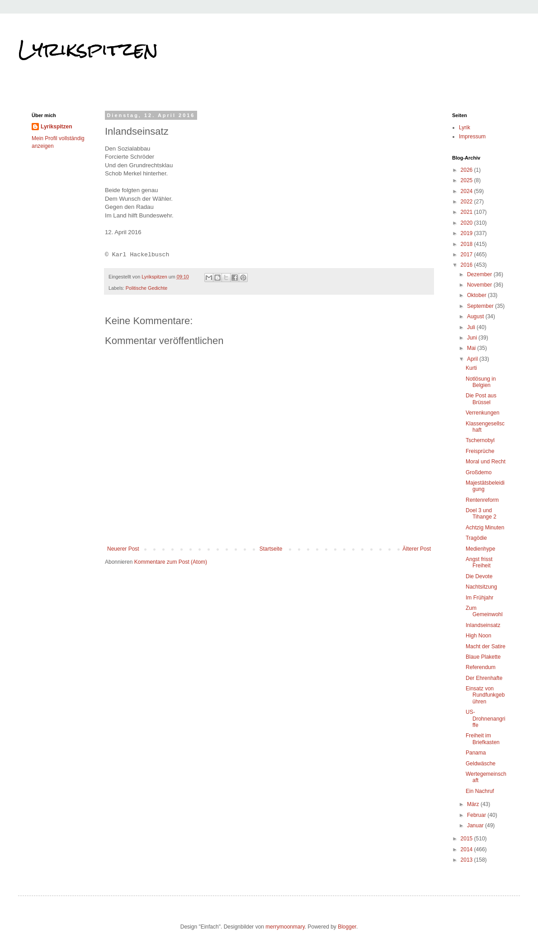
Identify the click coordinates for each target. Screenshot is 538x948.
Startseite (271, 549)
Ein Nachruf (480, 791)
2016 (467, 265)
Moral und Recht (485, 461)
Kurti (471, 368)
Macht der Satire (485, 646)
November (480, 285)
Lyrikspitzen (88, 49)
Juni (472, 338)
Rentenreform (482, 500)
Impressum (472, 136)
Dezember (480, 274)
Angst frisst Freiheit (479, 562)
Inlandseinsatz (483, 625)
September (481, 306)
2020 (467, 223)
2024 (467, 191)
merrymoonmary (284, 927)
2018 (467, 244)
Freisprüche (480, 451)
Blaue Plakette (483, 657)
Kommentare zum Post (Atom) (170, 562)
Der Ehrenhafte (484, 678)
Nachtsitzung (481, 587)
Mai (472, 348)
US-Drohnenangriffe (485, 718)
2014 (467, 849)
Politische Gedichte (146, 288)
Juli (472, 327)
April (473, 359)
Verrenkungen (483, 413)
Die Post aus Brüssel (481, 398)
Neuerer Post (123, 549)
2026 (467, 170)
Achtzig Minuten (485, 527)
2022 (467, 201)
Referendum (481, 667)
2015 (467, 838)
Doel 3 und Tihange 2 (481, 513)
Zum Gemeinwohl (484, 611)
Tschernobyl (480, 440)
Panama (476, 753)
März (474, 804)
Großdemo (478, 472)
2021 (467, 212)
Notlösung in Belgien (481, 382)
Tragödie (476, 538)
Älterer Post (416, 549)
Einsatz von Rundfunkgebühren (485, 695)
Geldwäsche (481, 763)
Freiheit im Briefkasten (483, 738)
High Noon (478, 635)
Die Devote (479, 576)
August (476, 316)
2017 (467, 254)
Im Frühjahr (479, 597)
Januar (476, 825)
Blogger (347, 927)
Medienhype (480, 549)
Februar (477, 815)
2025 (467, 180)
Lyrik (464, 127)
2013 (467, 860)
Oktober (477, 295)
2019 (467, 233)
